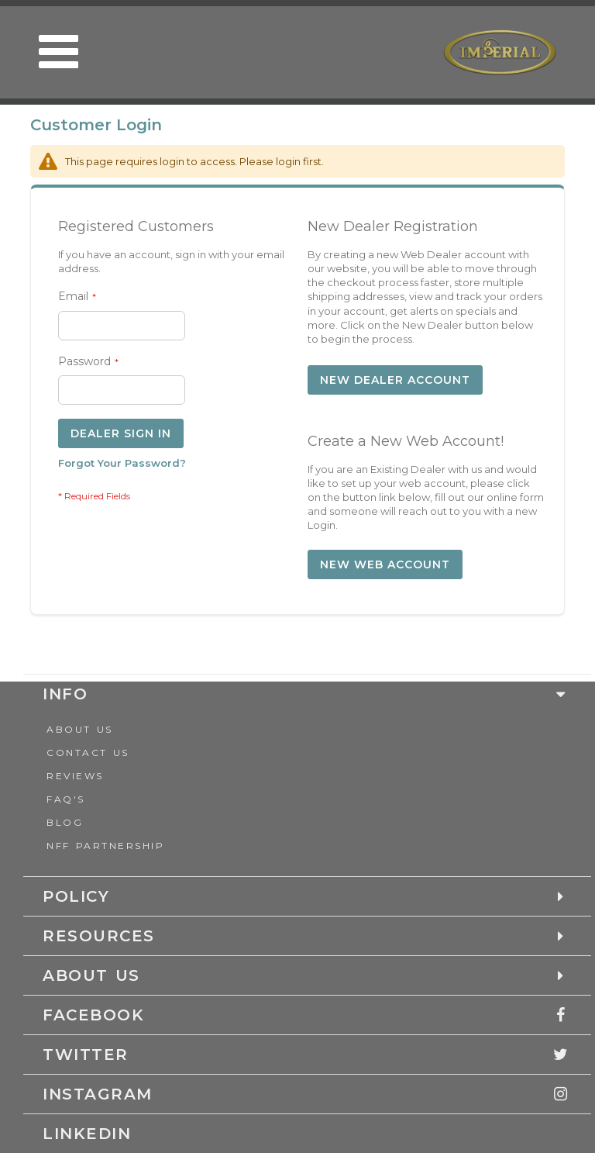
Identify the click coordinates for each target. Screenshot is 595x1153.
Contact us (87, 752)
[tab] (293, 1014)
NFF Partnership (105, 845)
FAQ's (65, 799)
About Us (79, 729)
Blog (64, 822)
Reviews (75, 776)
